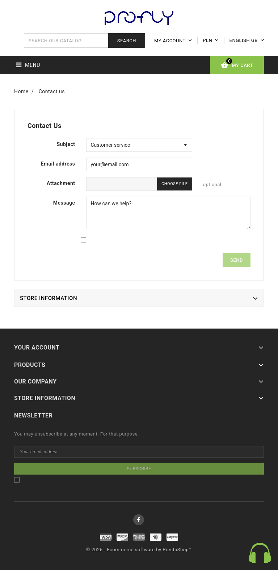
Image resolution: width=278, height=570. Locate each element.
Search (126, 40)
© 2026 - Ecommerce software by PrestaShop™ (139, 549)
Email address (58, 164)
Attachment (61, 183)
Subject (66, 144)
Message (64, 203)
